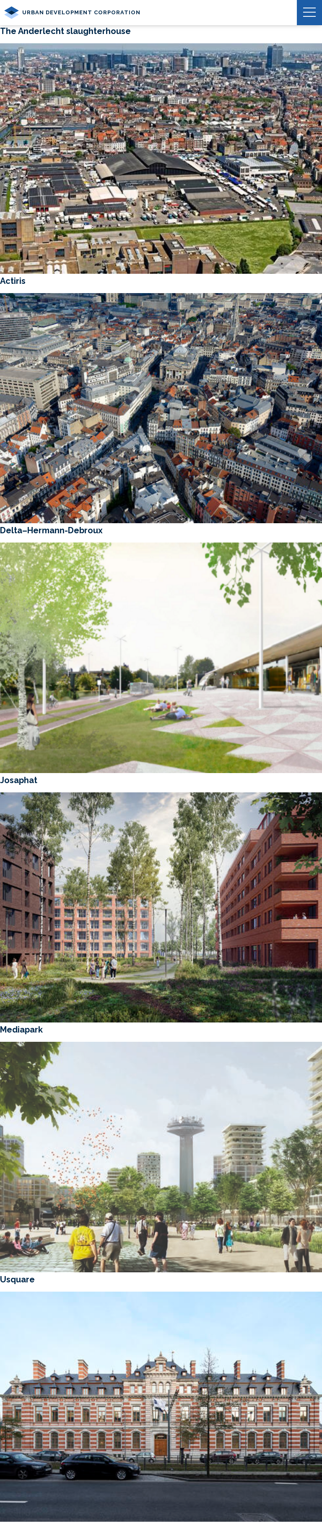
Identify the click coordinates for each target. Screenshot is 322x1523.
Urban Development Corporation (72, 12)
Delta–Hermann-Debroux (51, 530)
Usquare (17, 1279)
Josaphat (18, 780)
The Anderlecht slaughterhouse (65, 31)
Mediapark (21, 1030)
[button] (309, 13)
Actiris (13, 281)
